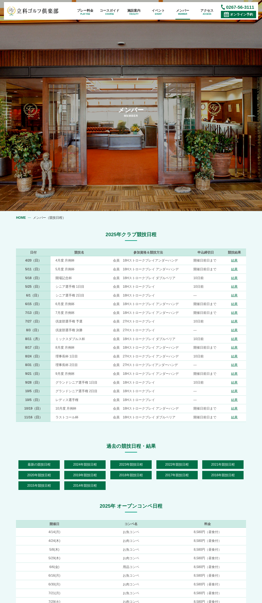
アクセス (207, 12)
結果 (234, 260)
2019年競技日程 (85, 475)
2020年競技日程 (39, 475)
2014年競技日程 (85, 485)
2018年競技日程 (131, 475)
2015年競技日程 (39, 485)
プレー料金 (85, 12)
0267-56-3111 (240, 7)
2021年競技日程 (223, 464)
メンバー (183, 12)
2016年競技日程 (223, 475)
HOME (21, 217)
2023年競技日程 (131, 464)
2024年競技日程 (85, 464)
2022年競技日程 (177, 464)
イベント (158, 12)
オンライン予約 (241, 14)
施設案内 (134, 12)
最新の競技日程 (39, 464)
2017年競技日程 (177, 475)
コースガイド (109, 12)
